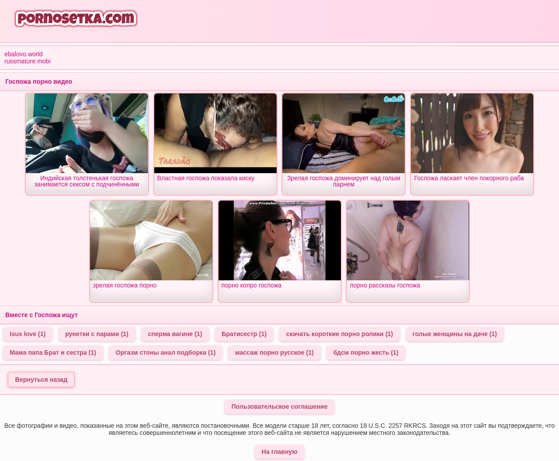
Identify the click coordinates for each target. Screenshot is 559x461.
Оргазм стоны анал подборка (165, 352)
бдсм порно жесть (366, 352)
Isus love (28, 333)
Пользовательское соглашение (279, 406)
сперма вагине (175, 333)
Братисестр (244, 333)
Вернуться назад (41, 379)
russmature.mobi (27, 61)
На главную (279, 451)
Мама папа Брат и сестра (53, 352)
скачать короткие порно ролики (339, 333)
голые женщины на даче (455, 333)
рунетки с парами (97, 333)
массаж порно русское (274, 352)
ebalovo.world (23, 54)
